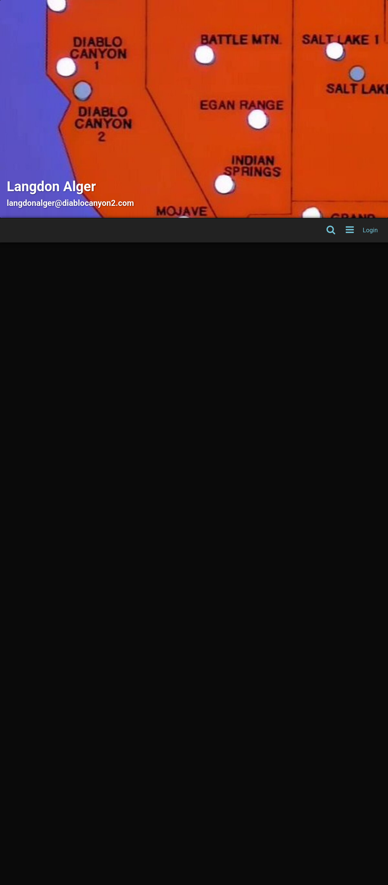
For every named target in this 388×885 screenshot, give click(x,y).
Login (370, 230)
